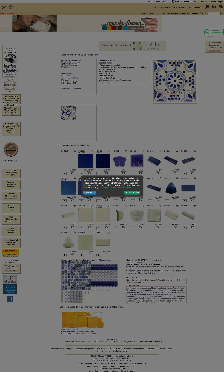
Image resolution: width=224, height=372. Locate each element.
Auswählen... (90, 193)
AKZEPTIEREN (132, 193)
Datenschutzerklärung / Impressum (117, 187)
